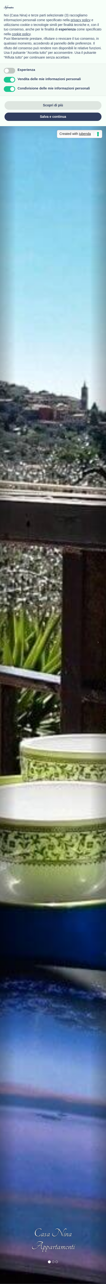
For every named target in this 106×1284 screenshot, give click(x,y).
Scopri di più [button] (53, 105)
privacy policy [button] (81, 20)
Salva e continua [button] (53, 117)
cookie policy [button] (21, 34)
